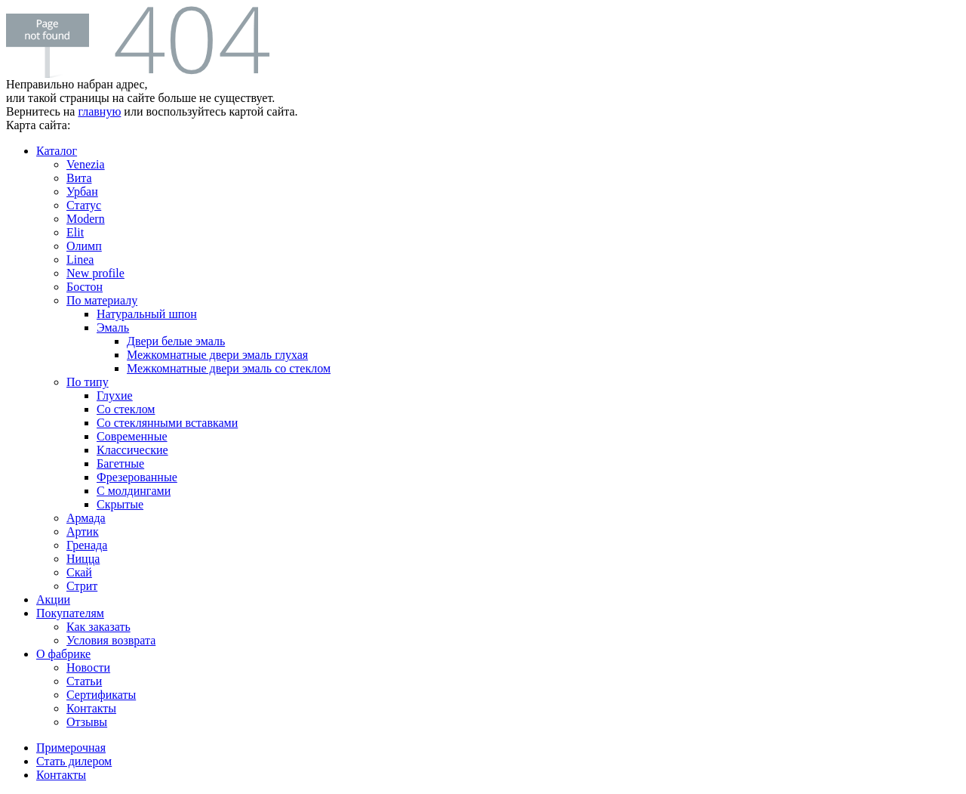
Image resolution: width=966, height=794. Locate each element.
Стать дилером (74, 761)
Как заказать (98, 626)
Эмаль (113, 327)
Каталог (56, 150)
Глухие (115, 395)
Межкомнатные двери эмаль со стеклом (229, 368)
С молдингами (134, 490)
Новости (88, 667)
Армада (86, 517)
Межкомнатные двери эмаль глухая (217, 354)
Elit (75, 232)
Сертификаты (101, 694)
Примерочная (71, 747)
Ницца (83, 558)
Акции (53, 599)
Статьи (84, 681)
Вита (79, 177)
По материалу (101, 300)
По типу (87, 381)
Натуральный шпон (147, 313)
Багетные (120, 463)
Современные (132, 436)
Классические (132, 449)
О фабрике (63, 653)
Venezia (85, 164)
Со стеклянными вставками (167, 422)
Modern (85, 218)
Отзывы (86, 721)
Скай (79, 572)
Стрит (81, 585)
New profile (95, 273)
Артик (82, 531)
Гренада (86, 545)
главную (99, 111)
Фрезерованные (137, 477)
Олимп (84, 245)
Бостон (84, 286)
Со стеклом (126, 409)
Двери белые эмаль (176, 341)
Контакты (91, 708)
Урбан (82, 191)
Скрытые (120, 504)
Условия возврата (110, 640)
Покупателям (70, 613)
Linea (80, 259)
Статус (83, 205)
